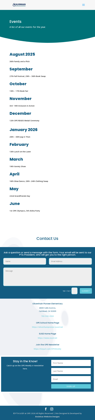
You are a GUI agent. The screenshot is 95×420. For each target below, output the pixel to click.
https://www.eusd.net (47, 338)
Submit (86, 291)
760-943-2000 (47, 316)
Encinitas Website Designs (47, 416)
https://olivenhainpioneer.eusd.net (47, 327)
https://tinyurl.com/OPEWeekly (47, 349)
